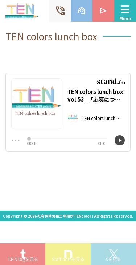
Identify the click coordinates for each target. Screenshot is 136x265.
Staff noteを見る (68, 259)
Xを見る (113, 259)
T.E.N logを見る (23, 259)
